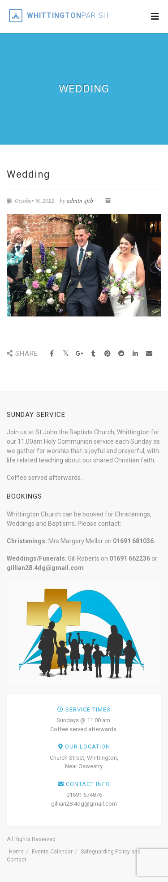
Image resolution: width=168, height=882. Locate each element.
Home (16, 852)
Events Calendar (52, 852)
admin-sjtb (80, 200)
